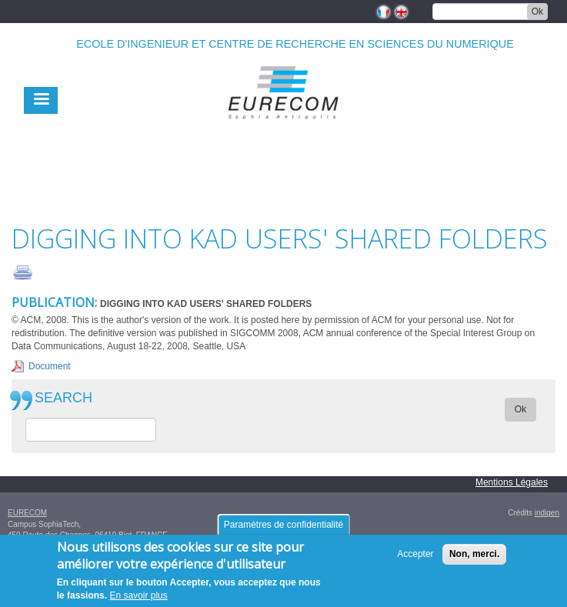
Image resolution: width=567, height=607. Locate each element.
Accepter (415, 560)
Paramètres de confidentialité (283, 530)
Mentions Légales (511, 482)
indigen (547, 513)
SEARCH (63, 398)
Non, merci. (474, 560)
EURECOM (27, 513)
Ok (537, 11)
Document (49, 366)
